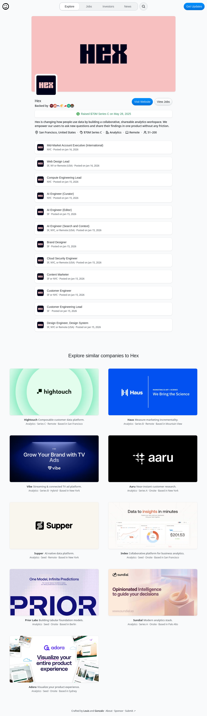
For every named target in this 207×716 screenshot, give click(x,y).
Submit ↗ (130, 711)
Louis (86, 711)
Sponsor (118, 711)
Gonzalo (99, 711)
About (109, 711)
